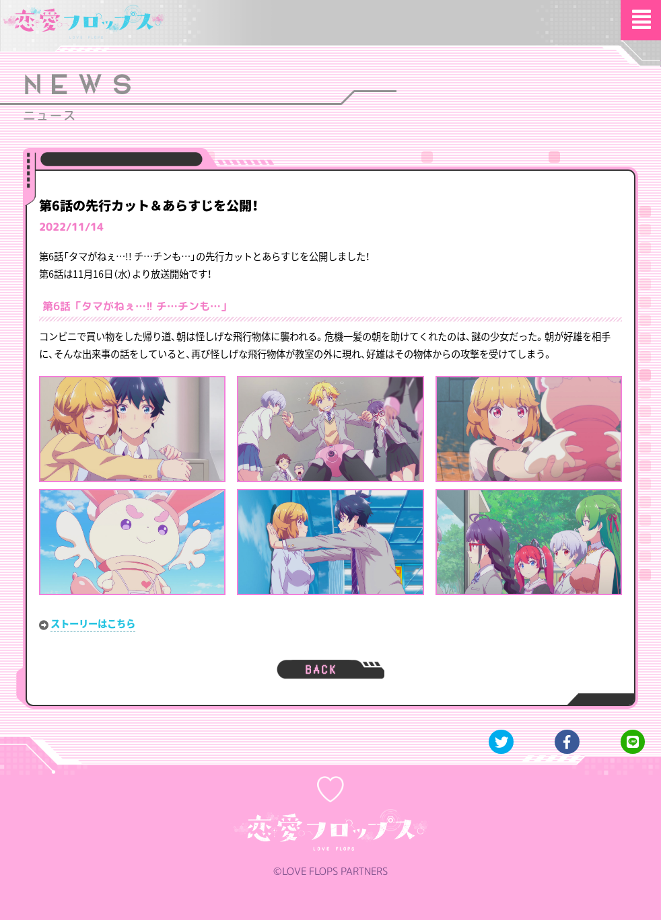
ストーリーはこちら (92, 623)
